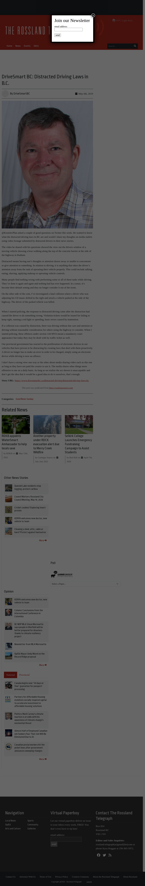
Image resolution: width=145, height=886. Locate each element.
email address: (60, 26)
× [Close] (93, 15)
